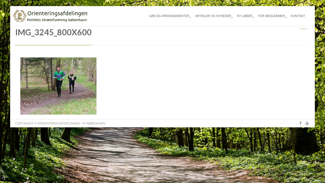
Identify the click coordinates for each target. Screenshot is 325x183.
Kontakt (298, 16)
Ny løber (244, 16)
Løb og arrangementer (169, 16)
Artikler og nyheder (213, 16)
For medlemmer (271, 16)
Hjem (303, 29)
